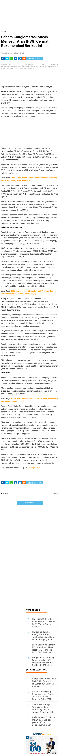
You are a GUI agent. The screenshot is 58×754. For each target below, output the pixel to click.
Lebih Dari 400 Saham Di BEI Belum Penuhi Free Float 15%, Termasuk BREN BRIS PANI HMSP (43, 648)
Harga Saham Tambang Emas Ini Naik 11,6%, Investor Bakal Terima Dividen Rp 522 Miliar (43, 661)
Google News (35, 468)
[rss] (24, 58)
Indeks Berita (30, 503)
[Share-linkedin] (15, 58)
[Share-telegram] (20, 58)
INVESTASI (5, 32)
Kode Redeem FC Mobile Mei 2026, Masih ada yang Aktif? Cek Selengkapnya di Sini (43, 721)
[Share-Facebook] (3, 58)
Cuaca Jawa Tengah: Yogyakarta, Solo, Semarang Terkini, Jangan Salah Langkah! (43, 708)
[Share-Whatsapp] (11, 58)
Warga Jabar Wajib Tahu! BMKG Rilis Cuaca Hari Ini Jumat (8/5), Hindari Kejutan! (44, 682)
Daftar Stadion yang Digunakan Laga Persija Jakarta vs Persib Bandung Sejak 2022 (43, 695)
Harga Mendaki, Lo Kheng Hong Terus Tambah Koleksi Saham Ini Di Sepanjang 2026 (43, 636)
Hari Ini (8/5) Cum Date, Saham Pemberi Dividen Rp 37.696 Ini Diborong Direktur (43, 623)
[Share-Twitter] (7, 58)
